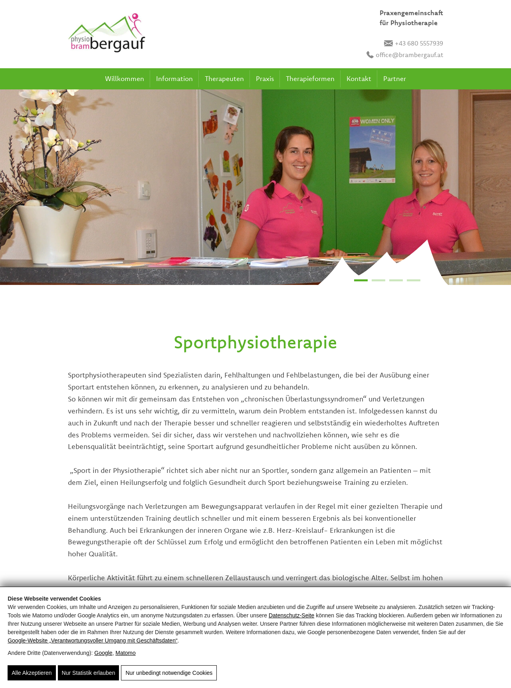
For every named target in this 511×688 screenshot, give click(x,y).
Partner (394, 78)
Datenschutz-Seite (291, 615)
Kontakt (359, 78)
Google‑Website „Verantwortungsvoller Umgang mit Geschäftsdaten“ (92, 640)
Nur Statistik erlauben (88, 673)
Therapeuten (224, 78)
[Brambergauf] (106, 34)
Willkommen (124, 78)
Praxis (265, 78)
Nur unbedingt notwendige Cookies (168, 673)
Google (103, 653)
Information (174, 78)
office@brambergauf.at (404, 55)
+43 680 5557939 (413, 43)
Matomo (125, 653)
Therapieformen (310, 78)
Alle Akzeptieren (31, 673)
